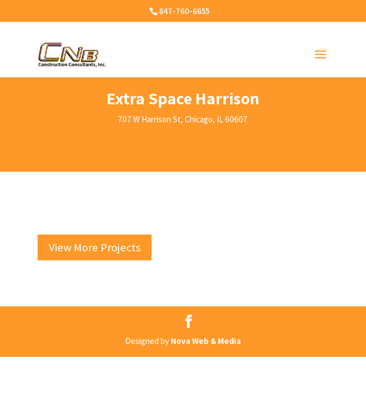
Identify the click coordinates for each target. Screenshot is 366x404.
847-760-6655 (184, 11)
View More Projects (94, 247)
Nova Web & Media (206, 341)
